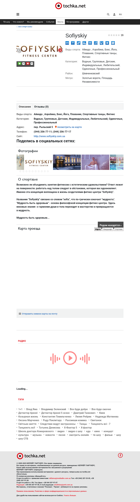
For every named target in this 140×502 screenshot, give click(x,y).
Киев (102, 412)
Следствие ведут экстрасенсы (58, 423)
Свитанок (95, 420)
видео (60, 431)
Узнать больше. (70, 495)
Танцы (83, 423)
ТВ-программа (72, 22)
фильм (108, 435)
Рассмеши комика (76, 420)
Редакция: (21, 485)
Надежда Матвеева (106, 416)
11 (48, 171)
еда (88, 431)
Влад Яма (31, 409)
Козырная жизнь (28, 416)
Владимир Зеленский (53, 409)
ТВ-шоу (6, 22)
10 (45, 171)
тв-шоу (97, 435)
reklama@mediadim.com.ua (60, 478)
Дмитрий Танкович (84, 412)
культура (23, 435)
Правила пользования (25, 491)
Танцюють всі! (26, 427)
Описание (25, 106)
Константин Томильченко (56, 416)
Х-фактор (86, 427)
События (50, 22)
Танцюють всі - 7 (100, 423)
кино (97, 431)
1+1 (20, 409)
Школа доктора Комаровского (36, 431)
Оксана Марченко (28, 420)
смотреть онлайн (79, 435)
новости (50, 435)
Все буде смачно (101, 409)
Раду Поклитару (52, 420)
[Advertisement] (70, 93)
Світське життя (27, 423)
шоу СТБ (23, 438)
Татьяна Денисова (49, 427)
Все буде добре (79, 409)
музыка (37, 435)
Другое (86, 22)
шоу (118, 435)
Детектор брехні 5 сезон (55, 412)
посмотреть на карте (69, 127)
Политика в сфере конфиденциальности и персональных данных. (61, 491)
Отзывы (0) (41, 106)
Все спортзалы (25, 26)
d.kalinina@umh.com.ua (63, 485)
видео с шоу (75, 431)
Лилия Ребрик (83, 416)
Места (60, 22)
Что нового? (18, 22)
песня (62, 435)
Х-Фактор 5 (70, 427)
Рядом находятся (110, 225)
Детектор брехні (27, 412)
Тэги (21, 399)
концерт (108, 431)
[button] (114, 14)
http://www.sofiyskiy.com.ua (49, 136)
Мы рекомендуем (35, 22)
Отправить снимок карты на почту (38, 314)
